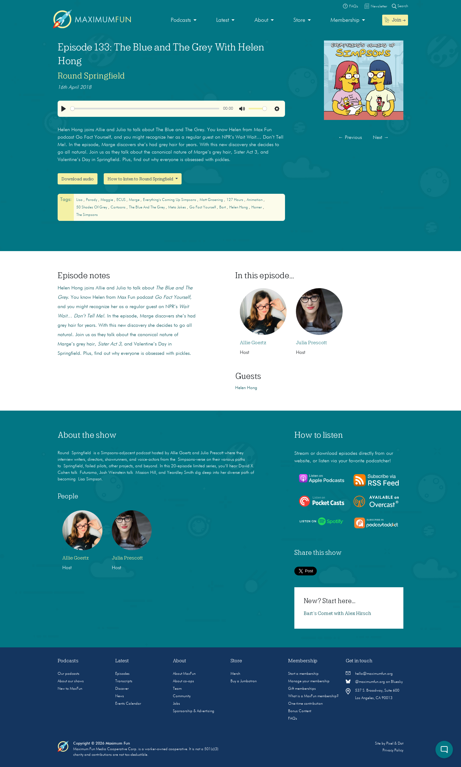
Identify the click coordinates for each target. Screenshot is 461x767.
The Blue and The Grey (147, 207)
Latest (222, 20)
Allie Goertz (253, 342)
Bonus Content (299, 711)
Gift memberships (302, 689)
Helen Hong (239, 207)
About (261, 20)
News (119, 696)
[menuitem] (183, 20)
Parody (92, 200)
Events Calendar (128, 704)
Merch (235, 674)
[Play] (63, 108)
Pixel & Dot (394, 744)
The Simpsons (87, 215)
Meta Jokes (177, 207)
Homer (257, 207)
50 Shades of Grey (92, 207)
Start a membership (303, 674)
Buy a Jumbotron (243, 681)
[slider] (144, 109)
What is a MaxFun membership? (313, 696)
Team (177, 689)
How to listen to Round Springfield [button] (140, 178)
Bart (223, 207)
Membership (344, 20)
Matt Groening (212, 200)
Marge (134, 200)
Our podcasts (68, 674)
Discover (122, 689)
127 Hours (235, 200)
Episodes (122, 674)
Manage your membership (309, 681)
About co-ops (183, 681)
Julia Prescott (311, 342)
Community (182, 696)
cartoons (118, 207)
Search (400, 6)
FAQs (292, 719)
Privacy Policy (393, 750)
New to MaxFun (70, 689)
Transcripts (123, 681)
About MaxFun (184, 674)
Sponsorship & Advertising (193, 711)
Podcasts (181, 20)
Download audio (77, 178)
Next (381, 137)
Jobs (176, 704)
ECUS (121, 200)
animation (255, 200)
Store (299, 20)
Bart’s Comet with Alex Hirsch (337, 613)
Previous (350, 137)
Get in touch (359, 661)
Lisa (79, 200)
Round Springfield (91, 75)
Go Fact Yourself (203, 207)
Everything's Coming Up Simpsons (170, 200)
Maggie (107, 200)
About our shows (71, 681)
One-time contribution (305, 704)
